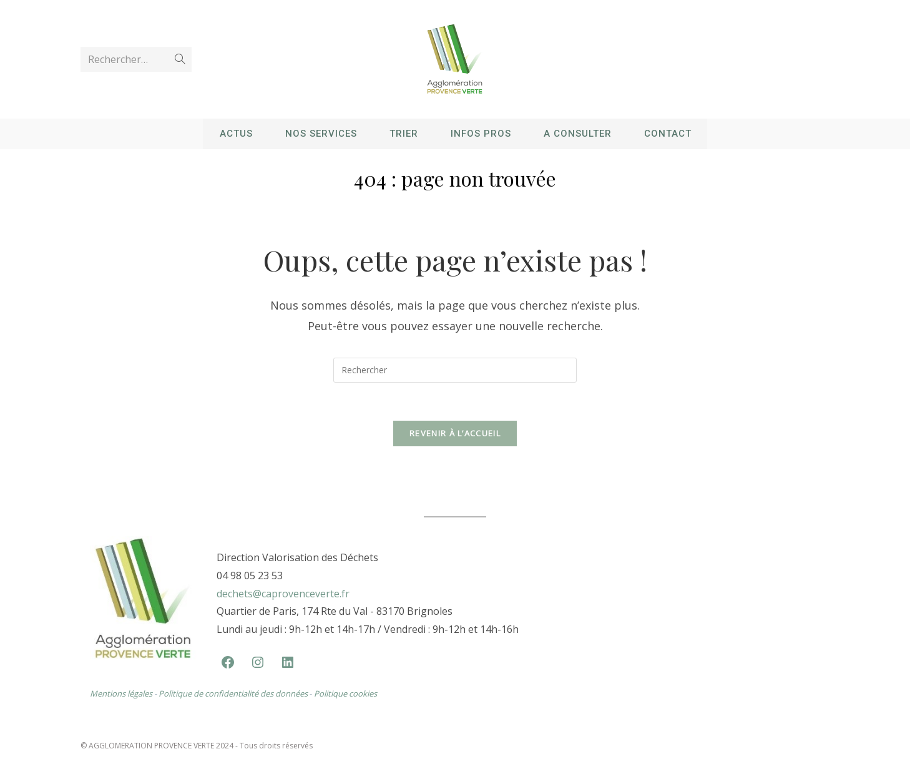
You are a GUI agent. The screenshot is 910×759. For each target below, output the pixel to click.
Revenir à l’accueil (455, 433)
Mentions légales (121, 693)
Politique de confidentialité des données (234, 693)
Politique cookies (345, 693)
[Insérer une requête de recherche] (455, 370)
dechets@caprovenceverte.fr (283, 593)
